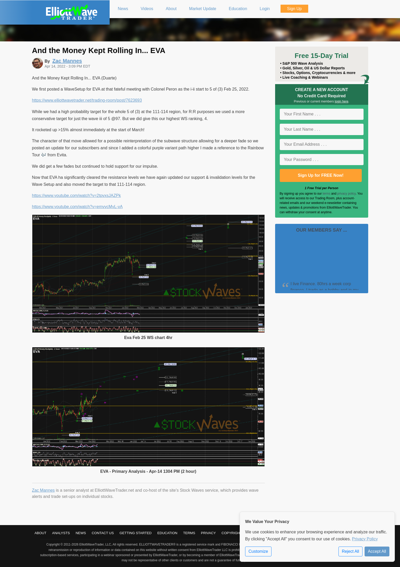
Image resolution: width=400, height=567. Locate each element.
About (40, 533)
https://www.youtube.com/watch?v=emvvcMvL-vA (77, 206)
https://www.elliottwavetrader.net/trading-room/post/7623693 (87, 100)
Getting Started (135, 533)
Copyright (232, 533)
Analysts (61, 533)
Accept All (377, 551)
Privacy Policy (365, 539)
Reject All (350, 551)
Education (167, 533)
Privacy (208, 533)
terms (326, 193)
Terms (189, 533)
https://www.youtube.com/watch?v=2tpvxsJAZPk (76, 195)
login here (342, 101)
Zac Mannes (43, 490)
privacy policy (346, 193)
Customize (258, 551)
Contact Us (103, 533)
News (81, 533)
